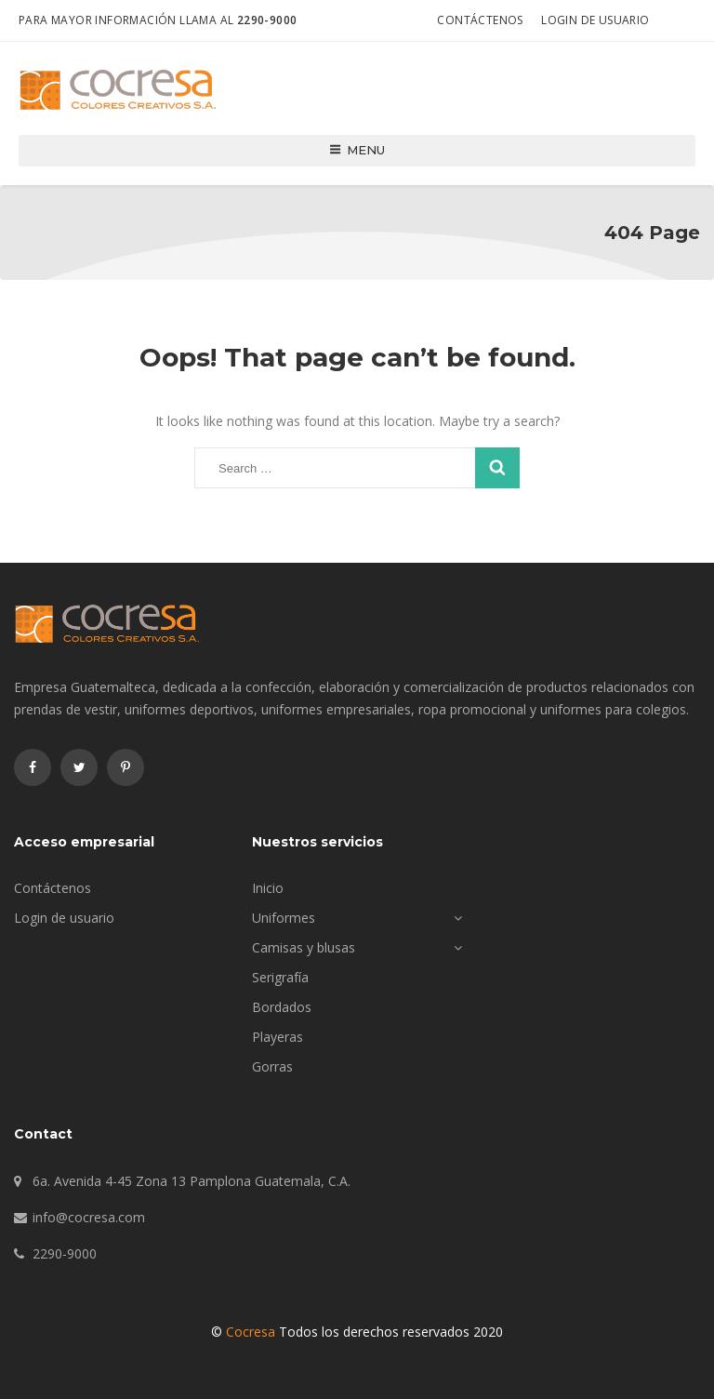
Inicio (268, 888)
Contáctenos (479, 20)
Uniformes (283, 917)
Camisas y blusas (303, 947)
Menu (357, 149)
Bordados (281, 1007)
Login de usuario (595, 20)
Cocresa (250, 1331)
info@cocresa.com (89, 1217)
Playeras (277, 1037)
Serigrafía (280, 977)
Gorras (272, 1066)
